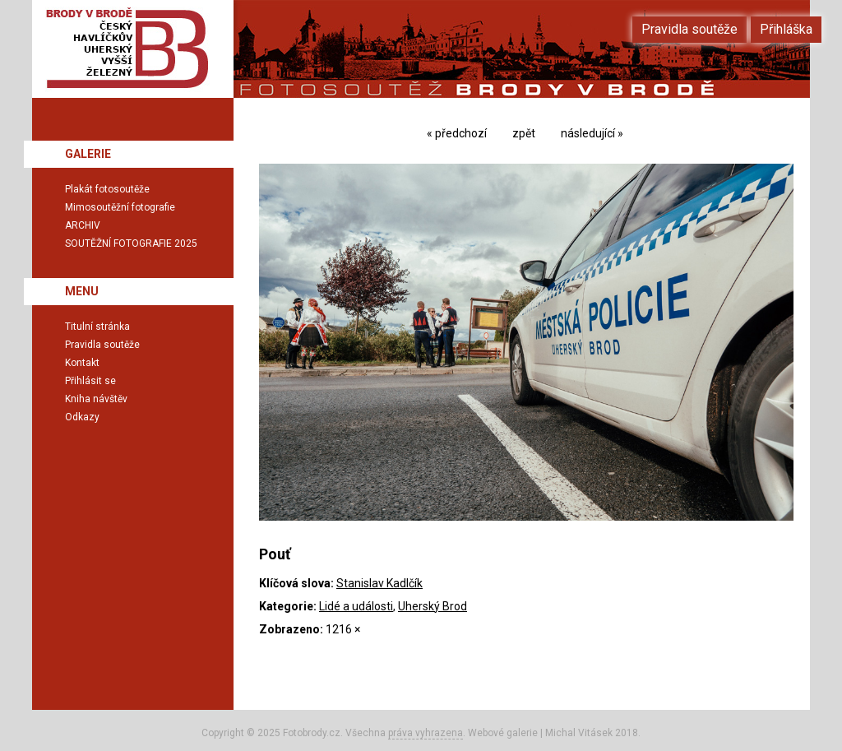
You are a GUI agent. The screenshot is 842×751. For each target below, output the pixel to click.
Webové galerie (503, 733)
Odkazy (82, 417)
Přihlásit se (90, 381)
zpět (523, 133)
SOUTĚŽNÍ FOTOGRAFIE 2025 (131, 243)
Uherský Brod (432, 606)
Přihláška (786, 29)
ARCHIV (82, 225)
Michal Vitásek (579, 733)
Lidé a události (356, 606)
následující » (592, 133)
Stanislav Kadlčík (379, 583)
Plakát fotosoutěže (107, 189)
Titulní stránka (97, 326)
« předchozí (457, 133)
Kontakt (82, 363)
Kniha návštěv (96, 399)
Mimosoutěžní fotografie (120, 207)
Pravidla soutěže (102, 344)
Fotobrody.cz (311, 733)
